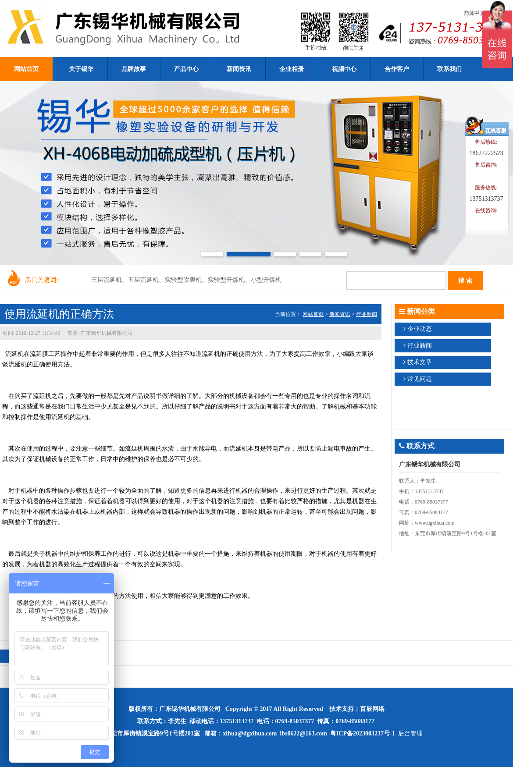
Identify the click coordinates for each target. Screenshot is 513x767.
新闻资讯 (339, 314)
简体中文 (474, 13)
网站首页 (313, 314)
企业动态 (419, 329)
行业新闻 (366, 314)
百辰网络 (372, 709)
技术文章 (419, 362)
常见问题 (419, 379)
